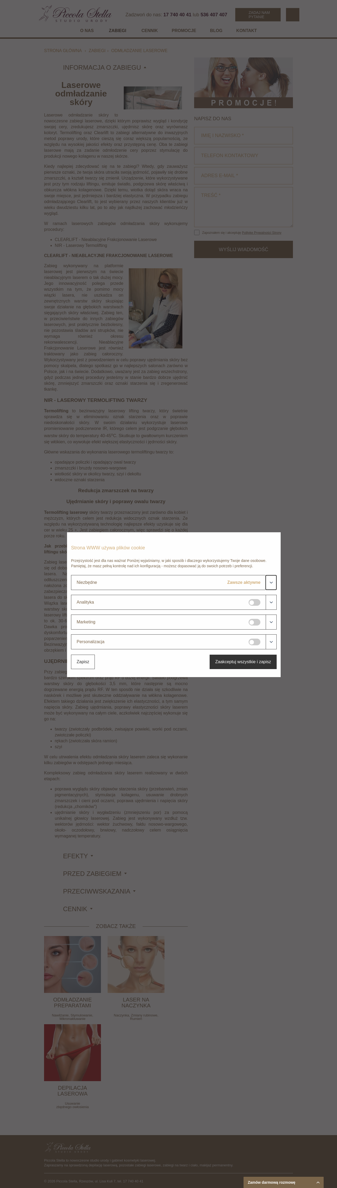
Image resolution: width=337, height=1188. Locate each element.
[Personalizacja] (254, 642)
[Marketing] (254, 622)
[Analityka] (254, 602)
